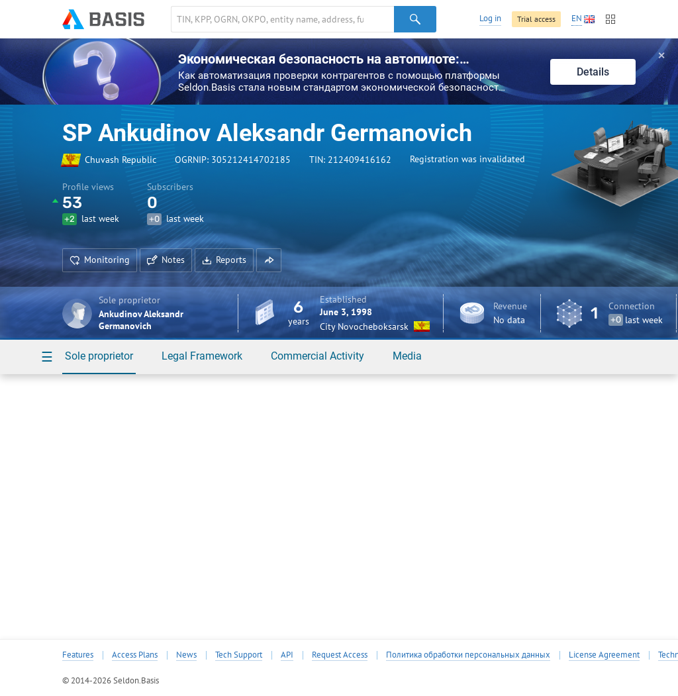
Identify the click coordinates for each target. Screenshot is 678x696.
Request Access (339, 655)
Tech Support (238, 655)
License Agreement (604, 655)
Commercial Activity (317, 356)
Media (407, 356)
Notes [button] (166, 260)
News (186, 655)
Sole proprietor (99, 356)
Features (77, 655)
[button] (268, 260)
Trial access (536, 19)
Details (593, 72)
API (287, 655)
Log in (490, 18)
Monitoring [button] (100, 260)
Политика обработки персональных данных (468, 655)
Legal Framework (202, 356)
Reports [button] (224, 260)
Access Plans (135, 655)
